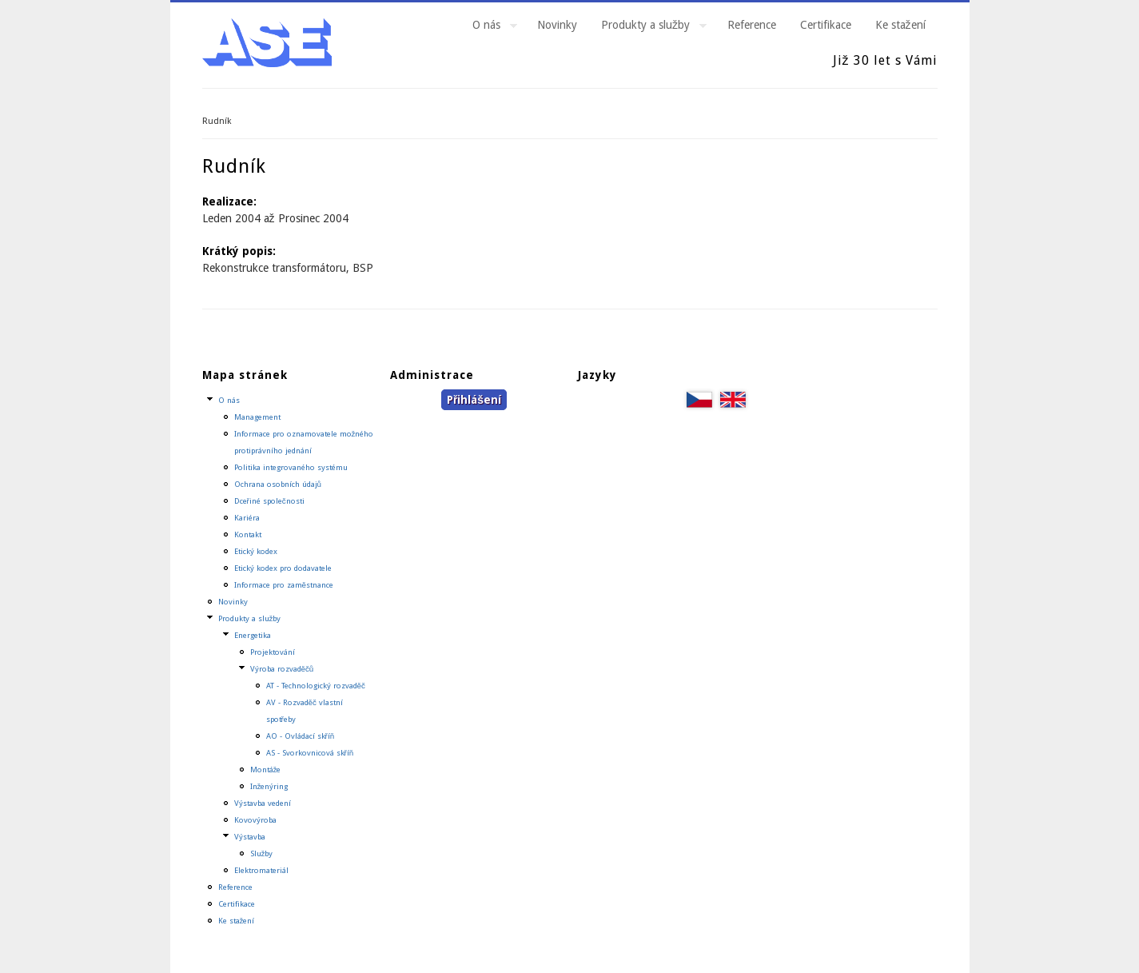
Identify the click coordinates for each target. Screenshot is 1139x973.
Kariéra (247, 517)
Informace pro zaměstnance (283, 584)
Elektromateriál (261, 870)
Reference (751, 24)
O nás (488, 27)
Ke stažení (900, 24)
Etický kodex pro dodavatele (283, 568)
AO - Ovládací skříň (300, 736)
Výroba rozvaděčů (282, 668)
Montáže (265, 769)
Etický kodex (255, 551)
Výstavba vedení (262, 803)
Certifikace (825, 24)
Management (257, 417)
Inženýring (269, 786)
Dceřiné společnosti (269, 500)
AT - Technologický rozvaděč (315, 685)
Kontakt (247, 534)
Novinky (557, 24)
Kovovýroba (255, 819)
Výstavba (249, 836)
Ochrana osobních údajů (277, 484)
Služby (261, 853)
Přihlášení (474, 399)
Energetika (252, 635)
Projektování (272, 652)
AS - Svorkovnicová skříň (310, 752)
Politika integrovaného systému (291, 467)
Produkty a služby (648, 27)
